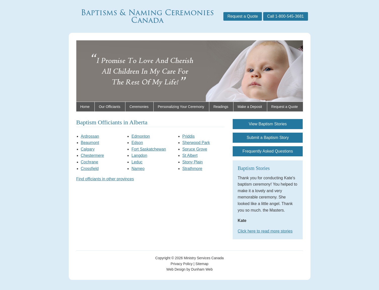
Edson (137, 142)
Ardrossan (90, 136)
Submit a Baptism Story (268, 137)
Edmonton (140, 136)
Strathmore (192, 168)
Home (85, 107)
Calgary (88, 149)
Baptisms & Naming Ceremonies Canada (147, 16)
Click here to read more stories (265, 231)
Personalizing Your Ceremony (181, 107)
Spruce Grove (194, 149)
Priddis (188, 136)
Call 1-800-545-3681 (285, 16)
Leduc (137, 162)
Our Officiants (109, 107)
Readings (220, 107)
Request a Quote (242, 16)
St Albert (189, 155)
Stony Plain (192, 162)
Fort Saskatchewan (148, 149)
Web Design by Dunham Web (189, 269)
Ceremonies (138, 107)
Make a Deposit (249, 107)
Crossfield (90, 168)
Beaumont (90, 142)
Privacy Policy (182, 264)
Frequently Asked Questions (268, 151)
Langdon (139, 155)
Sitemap (201, 264)
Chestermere (92, 155)
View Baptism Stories (268, 124)
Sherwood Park (196, 142)
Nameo (138, 168)
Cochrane (89, 162)
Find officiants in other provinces (105, 179)
